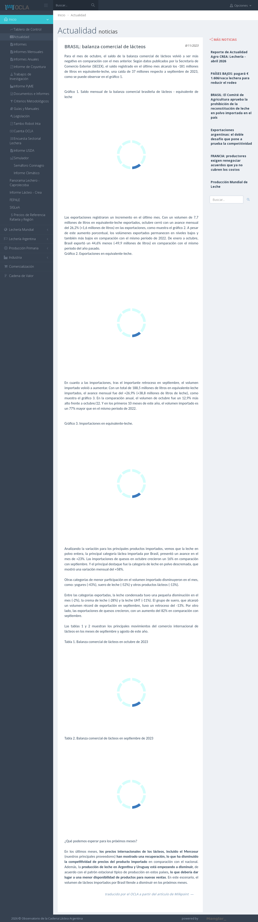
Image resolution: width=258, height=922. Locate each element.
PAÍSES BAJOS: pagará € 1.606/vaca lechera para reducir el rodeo (230, 78)
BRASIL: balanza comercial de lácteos (105, 46)
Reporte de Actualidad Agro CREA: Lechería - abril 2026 (229, 56)
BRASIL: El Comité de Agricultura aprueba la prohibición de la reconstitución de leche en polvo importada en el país (231, 106)
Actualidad (78, 15)
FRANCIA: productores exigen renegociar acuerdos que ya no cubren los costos (228, 163)
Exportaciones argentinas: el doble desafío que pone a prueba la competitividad (231, 137)
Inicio (61, 15)
